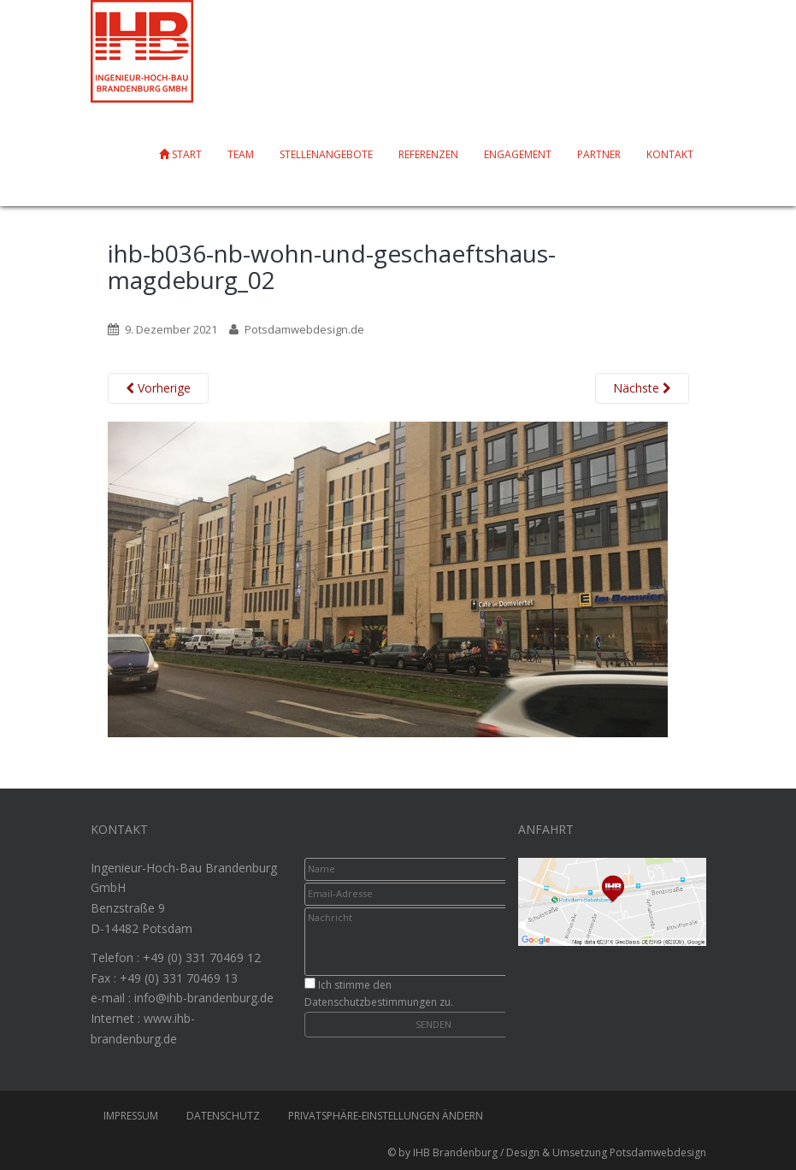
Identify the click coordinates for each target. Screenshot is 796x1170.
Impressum (130, 1115)
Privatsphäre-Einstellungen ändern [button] (385, 1115)
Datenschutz (223, 1115)
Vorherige (158, 388)
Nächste (642, 388)
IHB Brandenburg (455, 1152)
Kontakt (669, 154)
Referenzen (428, 154)
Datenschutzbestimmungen (370, 1002)
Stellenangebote (326, 154)
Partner (599, 154)
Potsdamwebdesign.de (304, 329)
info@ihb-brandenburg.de (204, 998)
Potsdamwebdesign (658, 1152)
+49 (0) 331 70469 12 (202, 957)
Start (180, 154)
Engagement (517, 154)
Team (240, 154)
